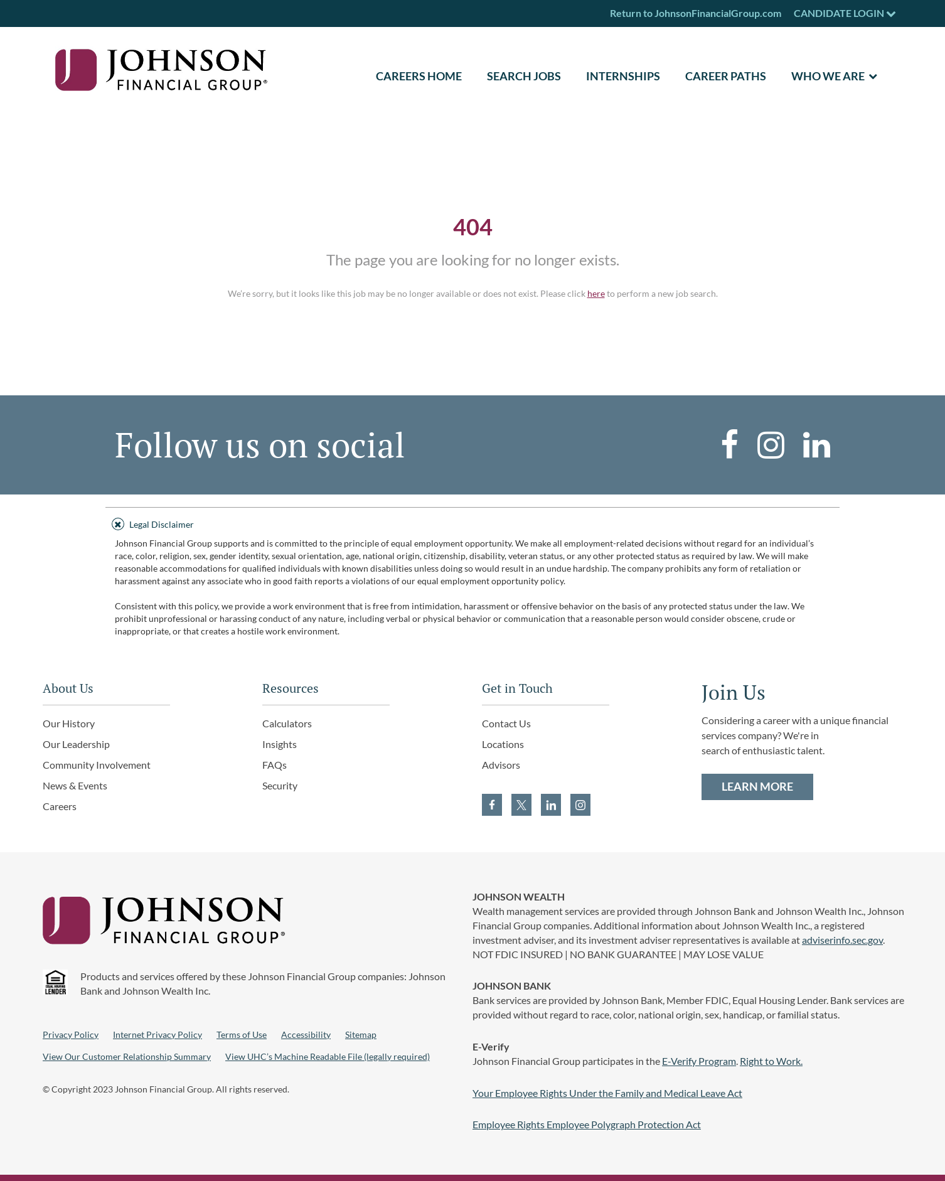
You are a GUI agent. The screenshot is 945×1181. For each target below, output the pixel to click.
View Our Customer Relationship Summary (127, 1056)
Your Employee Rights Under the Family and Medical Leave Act (607, 1093)
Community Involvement (97, 765)
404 (473, 226)
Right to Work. (771, 1061)
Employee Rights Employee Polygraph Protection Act (586, 1124)
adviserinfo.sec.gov (842, 940)
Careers (60, 806)
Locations (503, 744)
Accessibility (306, 1034)
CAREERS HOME (419, 76)
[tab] (472, 522)
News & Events (75, 785)
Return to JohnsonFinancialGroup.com (695, 13)
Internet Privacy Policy (157, 1034)
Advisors (501, 765)
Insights (279, 744)
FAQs (274, 765)
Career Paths (725, 76)
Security (279, 785)
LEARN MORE (757, 786)
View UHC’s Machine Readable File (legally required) (327, 1056)
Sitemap (360, 1034)
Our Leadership (76, 744)
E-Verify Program (699, 1061)
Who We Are (828, 76)
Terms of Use (241, 1034)
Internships (623, 76)
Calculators (287, 723)
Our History (69, 723)
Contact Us (506, 723)
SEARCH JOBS (524, 76)
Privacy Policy (71, 1034)
